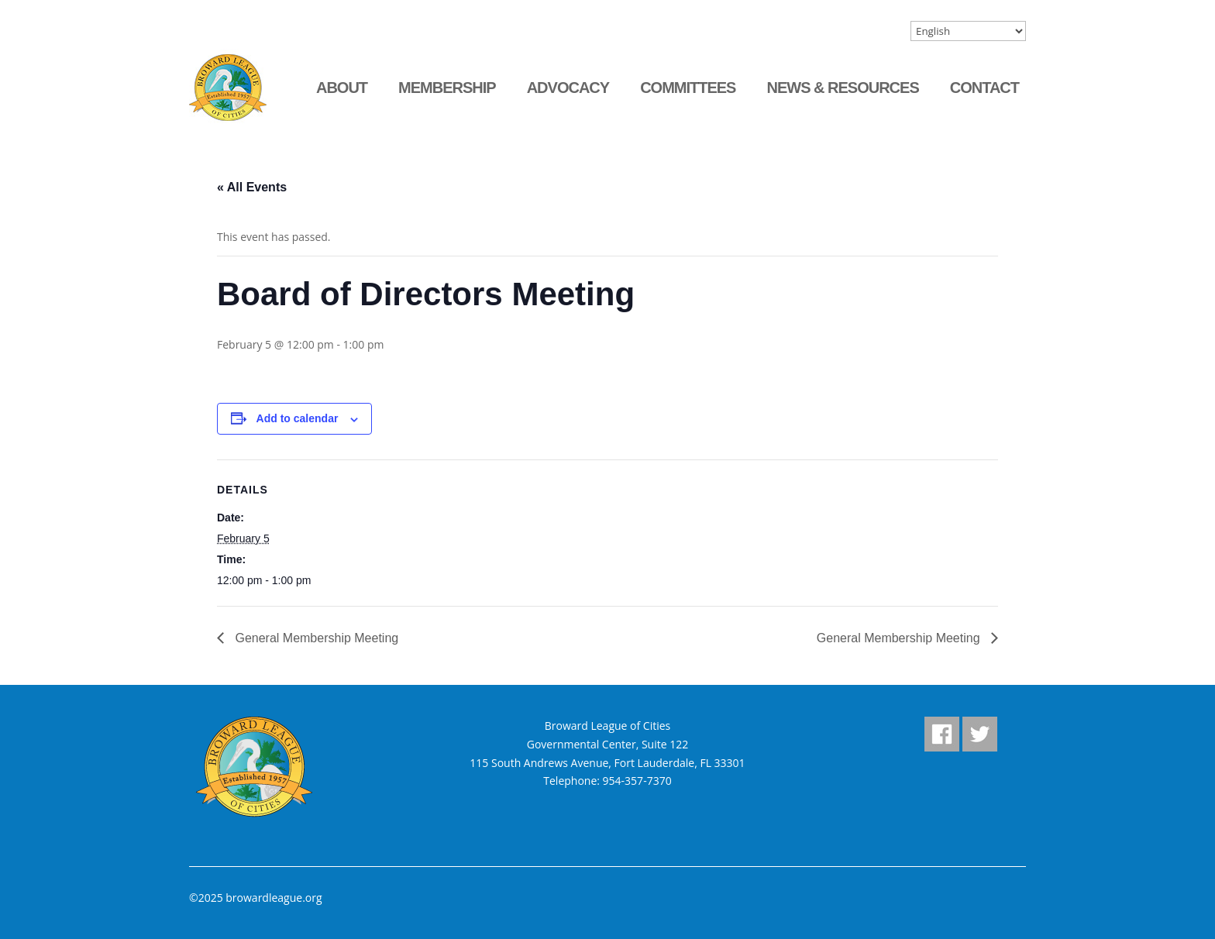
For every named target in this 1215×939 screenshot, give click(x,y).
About (341, 87)
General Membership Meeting (315, 638)
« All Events (252, 187)
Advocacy (568, 87)
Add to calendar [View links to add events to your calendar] (297, 418)
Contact (984, 87)
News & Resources (842, 87)
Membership (447, 87)
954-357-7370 (637, 780)
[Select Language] (968, 31)
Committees (687, 87)
